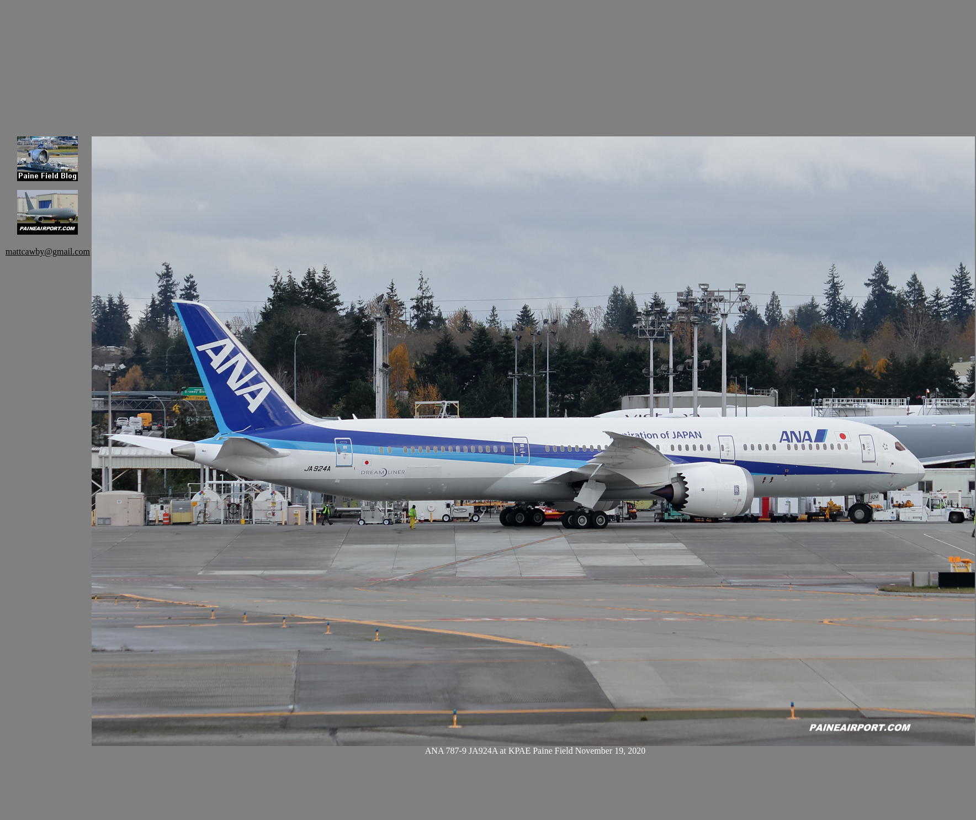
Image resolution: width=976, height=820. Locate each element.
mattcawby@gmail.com (48, 251)
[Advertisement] (149, 61)
